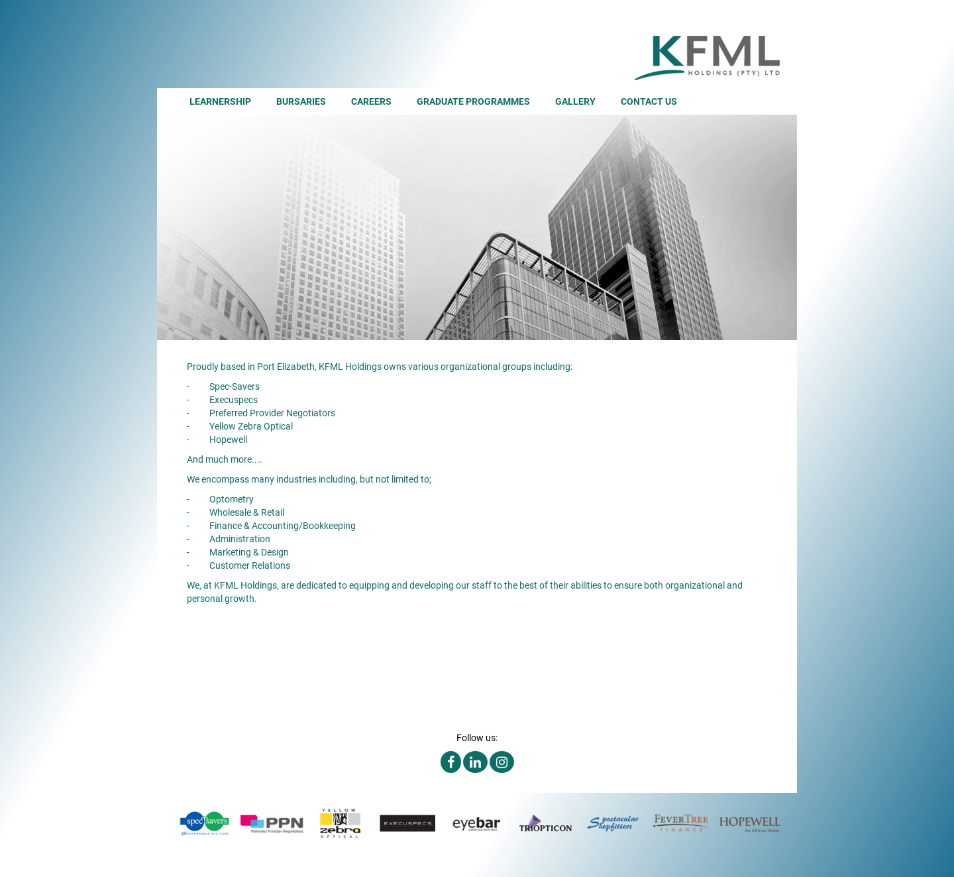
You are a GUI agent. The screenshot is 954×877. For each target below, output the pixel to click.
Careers (371, 101)
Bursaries (301, 101)
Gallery (575, 101)
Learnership (220, 101)
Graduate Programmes (473, 101)
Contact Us (649, 101)
